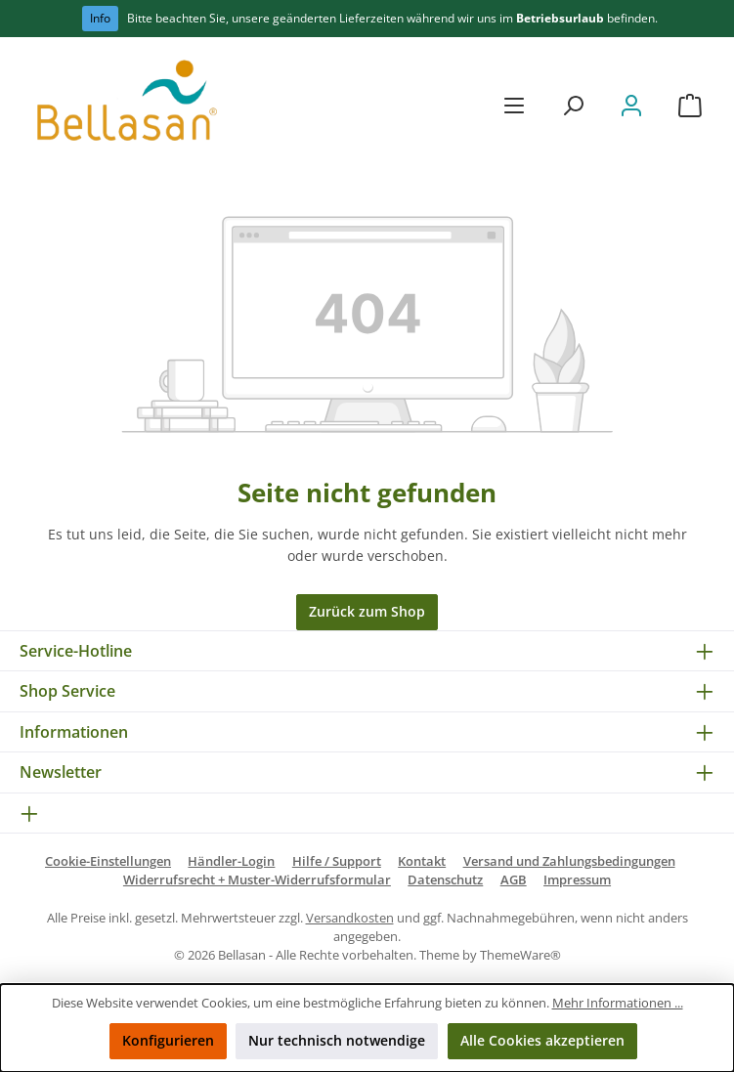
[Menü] (514, 105)
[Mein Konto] (631, 105)
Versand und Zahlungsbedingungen (569, 861)
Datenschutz (445, 880)
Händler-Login (231, 861)
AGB (513, 880)
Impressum (577, 880)
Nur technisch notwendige (336, 1040)
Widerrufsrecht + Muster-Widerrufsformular (257, 880)
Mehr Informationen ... (617, 1003)
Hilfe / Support (336, 861)
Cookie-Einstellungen (108, 861)
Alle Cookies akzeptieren (542, 1040)
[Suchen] (572, 105)
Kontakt (422, 861)
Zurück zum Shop (367, 611)
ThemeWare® (520, 955)
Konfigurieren (168, 1040)
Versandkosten (350, 918)
